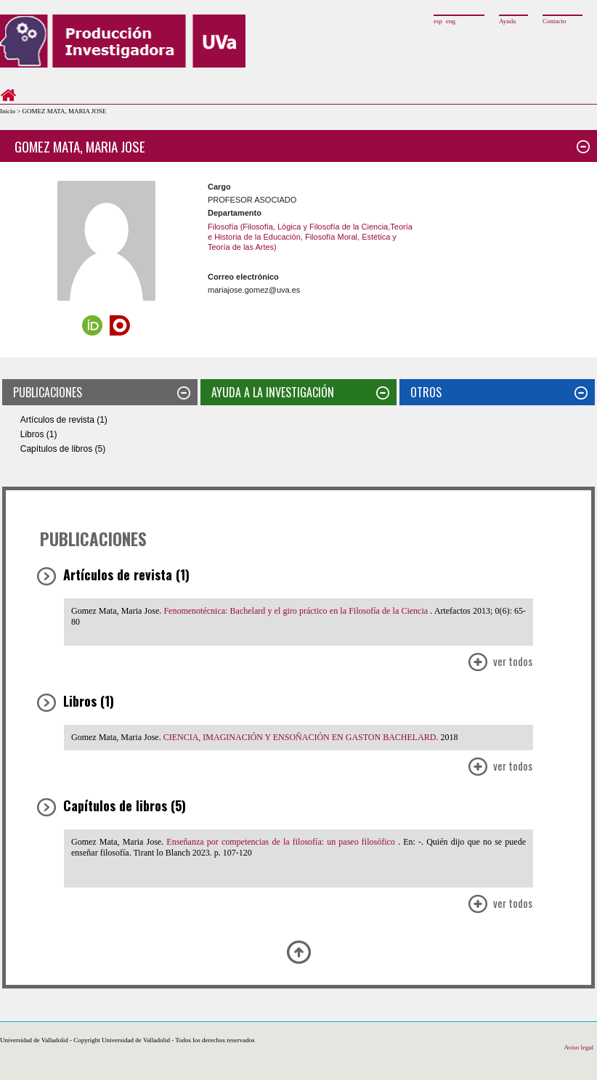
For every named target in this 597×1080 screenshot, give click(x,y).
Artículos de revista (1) (63, 420)
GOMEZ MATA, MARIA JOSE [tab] (302, 146)
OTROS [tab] (499, 392)
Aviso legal (578, 1047)
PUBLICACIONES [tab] (101, 392)
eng (450, 21)
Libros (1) (38, 434)
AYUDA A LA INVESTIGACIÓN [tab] (300, 392)
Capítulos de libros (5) (62, 449)
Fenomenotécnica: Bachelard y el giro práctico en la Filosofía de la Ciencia (296, 611)
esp (438, 21)
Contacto (554, 21)
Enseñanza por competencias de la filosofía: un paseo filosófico (282, 842)
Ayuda (507, 21)
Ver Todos (499, 663)
